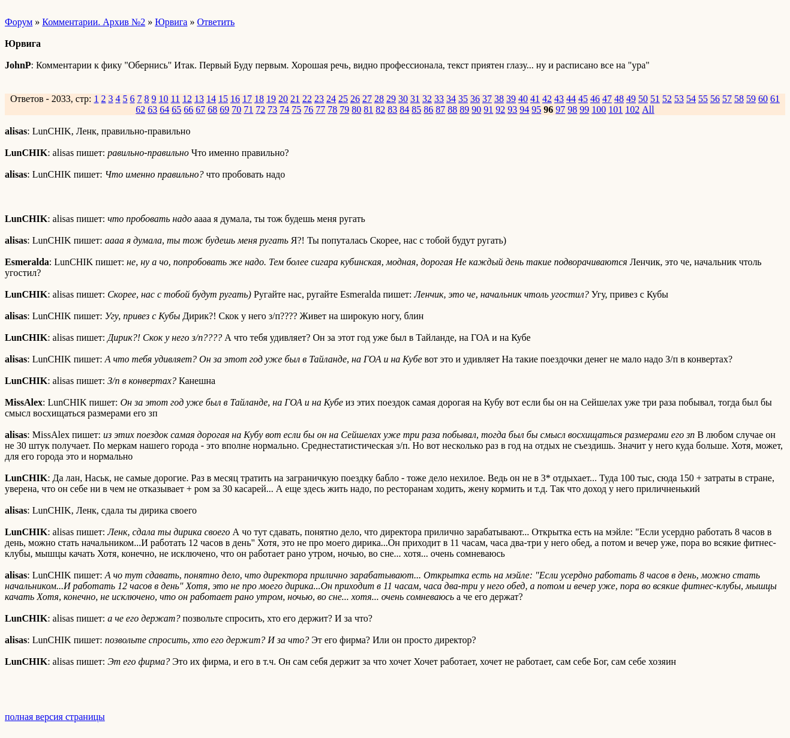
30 (403, 99)
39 (511, 99)
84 (404, 109)
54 (691, 99)
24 (331, 99)
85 (416, 109)
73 (272, 109)
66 (188, 109)
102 (632, 109)
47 (607, 99)
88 (452, 109)
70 (236, 109)
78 (332, 109)
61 (775, 99)
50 (643, 99)
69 (224, 109)
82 (380, 109)
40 (523, 99)
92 (500, 109)
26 (355, 99)
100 (598, 109)
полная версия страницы (55, 717)
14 (211, 99)
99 (584, 109)
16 (235, 99)
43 (559, 99)
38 (499, 99)
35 (463, 99)
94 (524, 109)
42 (547, 99)
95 (536, 109)
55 (703, 99)
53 (679, 99)
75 (296, 109)
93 (512, 109)
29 (391, 99)
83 (392, 109)
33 (439, 99)
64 (164, 109)
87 (440, 109)
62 (140, 109)
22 (307, 99)
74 (284, 109)
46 (595, 99)
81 (368, 109)
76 (308, 109)
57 (727, 99)
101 (615, 109)
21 (295, 99)
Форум (18, 22)
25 (343, 99)
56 (715, 99)
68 (212, 109)
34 (451, 99)
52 (667, 99)
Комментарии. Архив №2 (93, 22)
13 (199, 99)
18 (259, 99)
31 (415, 99)
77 (320, 109)
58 (739, 99)
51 (655, 99)
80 (356, 109)
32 (427, 99)
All (648, 109)
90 (476, 109)
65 (176, 109)
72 (260, 109)
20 (283, 99)
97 (560, 109)
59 (751, 99)
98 (572, 109)
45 (583, 99)
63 (152, 109)
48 (619, 99)
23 (319, 99)
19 (271, 99)
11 (175, 99)
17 (247, 99)
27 (367, 99)
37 (487, 99)
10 (164, 99)
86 (428, 109)
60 (763, 99)
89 (464, 109)
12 (187, 99)
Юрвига (171, 22)
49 (631, 99)
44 (571, 99)
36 (475, 99)
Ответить (216, 22)
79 (344, 109)
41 (535, 99)
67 (200, 109)
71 (248, 109)
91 (488, 109)
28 (379, 99)
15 (223, 99)
